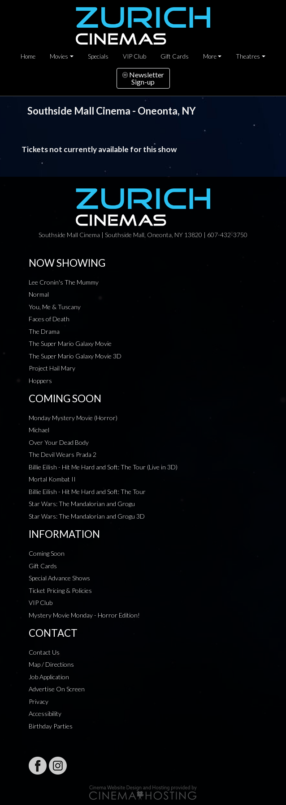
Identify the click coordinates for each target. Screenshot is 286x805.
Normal (39, 294)
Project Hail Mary (52, 368)
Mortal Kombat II (52, 479)
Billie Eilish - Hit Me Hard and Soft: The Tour (87, 491)
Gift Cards (174, 56)
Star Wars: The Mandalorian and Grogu (82, 503)
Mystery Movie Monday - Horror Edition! (84, 615)
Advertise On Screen (57, 689)
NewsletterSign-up (143, 78)
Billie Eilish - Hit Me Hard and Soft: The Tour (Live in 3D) (103, 467)
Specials (98, 56)
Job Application (49, 677)
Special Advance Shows (59, 578)
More (210, 56)
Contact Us (44, 652)
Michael (39, 430)
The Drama (44, 331)
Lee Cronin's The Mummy (64, 282)
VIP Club (134, 56)
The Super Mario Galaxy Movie (70, 343)
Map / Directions (51, 664)
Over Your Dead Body (59, 442)
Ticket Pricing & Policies (60, 590)
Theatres (248, 56)
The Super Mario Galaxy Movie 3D (75, 356)
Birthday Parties (51, 726)
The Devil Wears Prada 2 (62, 454)
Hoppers (40, 380)
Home (28, 56)
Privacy (38, 701)
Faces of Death (49, 319)
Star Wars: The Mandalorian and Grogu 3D (87, 516)
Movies (59, 56)
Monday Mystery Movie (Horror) (73, 418)
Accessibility (45, 713)
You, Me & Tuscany (55, 307)
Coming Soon (47, 553)
